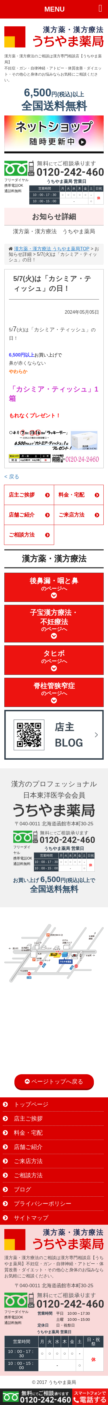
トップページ (25, 1104)
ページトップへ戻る (54, 1081)
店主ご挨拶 (29, 495)
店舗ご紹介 (29, 515)
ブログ (17, 1189)
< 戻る (11, 476)
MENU (54, 9)
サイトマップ (25, 1218)
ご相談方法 (29, 535)
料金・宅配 (78, 495)
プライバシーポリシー (37, 1203)
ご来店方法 (78, 515)
